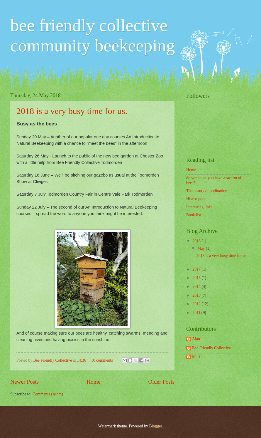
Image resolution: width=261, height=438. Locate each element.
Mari (196, 357)
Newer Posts (24, 382)
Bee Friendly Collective (53, 360)
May (201, 248)
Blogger (155, 426)
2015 (196, 278)
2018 (196, 241)
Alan (196, 339)
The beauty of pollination (206, 191)
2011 (196, 313)
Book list (193, 215)
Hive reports (196, 199)
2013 (196, 295)
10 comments (102, 360)
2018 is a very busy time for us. (71, 111)
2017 (196, 269)
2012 (196, 304)
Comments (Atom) (48, 394)
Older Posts (161, 382)
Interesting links (199, 207)
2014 (196, 286)
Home (93, 382)
